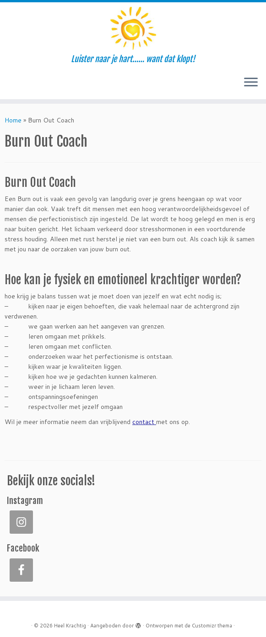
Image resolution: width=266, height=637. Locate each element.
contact (144, 421)
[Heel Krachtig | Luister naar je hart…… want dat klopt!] (133, 28)
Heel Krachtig (70, 625)
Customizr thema (212, 625)
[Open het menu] (251, 83)
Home (13, 120)
